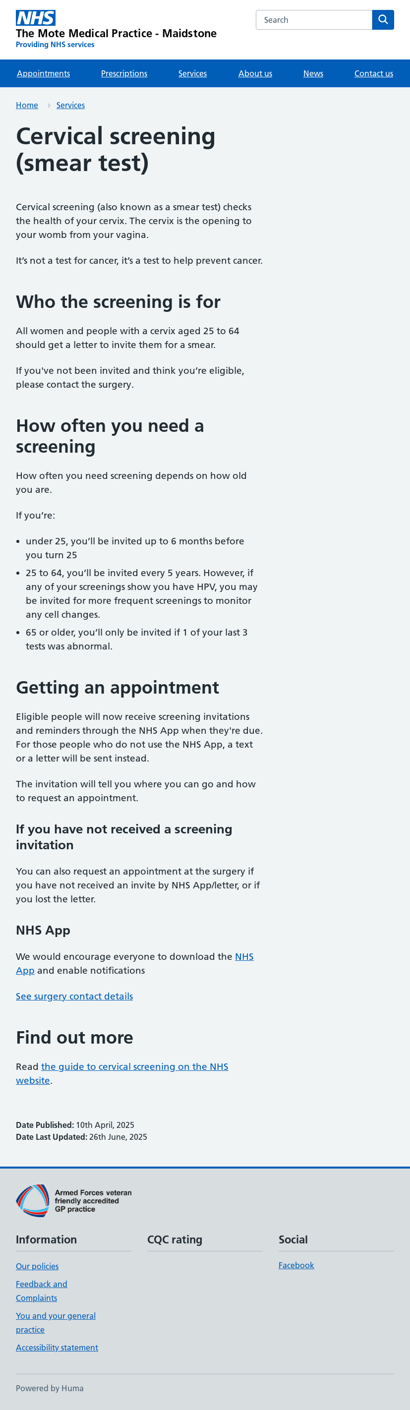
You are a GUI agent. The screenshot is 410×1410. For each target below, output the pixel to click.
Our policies (37, 1266)
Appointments (43, 73)
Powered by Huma (50, 1388)
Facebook (296, 1265)
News (313, 73)
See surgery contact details (74, 996)
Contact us (373, 73)
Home (27, 105)
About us (255, 73)
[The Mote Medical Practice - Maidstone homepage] (116, 30)
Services (192, 73)
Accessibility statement (57, 1347)
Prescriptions (124, 73)
